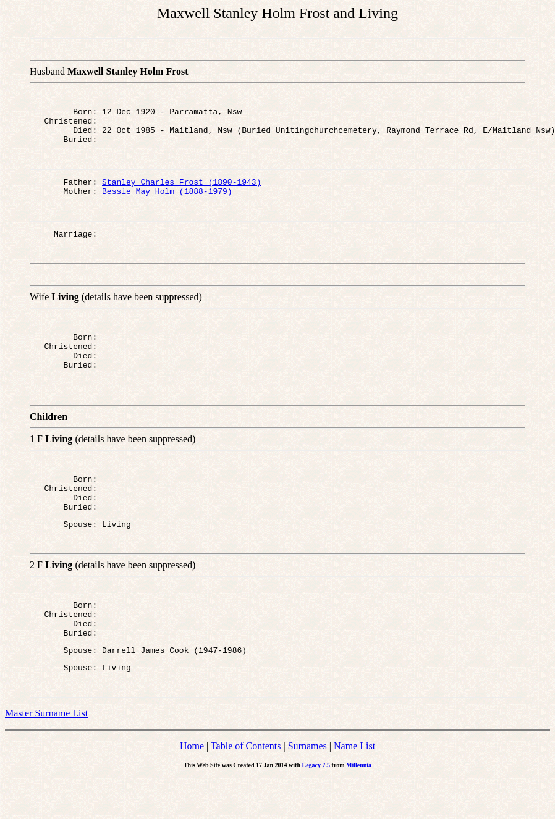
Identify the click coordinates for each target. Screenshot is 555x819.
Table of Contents (246, 786)
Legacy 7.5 (316, 805)
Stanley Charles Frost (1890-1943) (181, 190)
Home (192, 786)
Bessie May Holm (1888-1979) (167, 202)
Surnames (307, 786)
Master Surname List (46, 754)
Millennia (358, 805)
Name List (354, 786)
